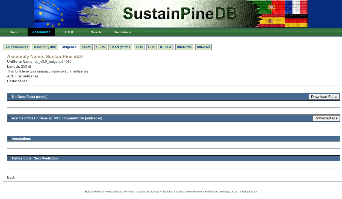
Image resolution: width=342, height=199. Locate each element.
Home (14, 32)
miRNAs (203, 47)
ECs (151, 47)
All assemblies (16, 47)
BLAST (69, 32)
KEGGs (166, 47)
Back (11, 177)
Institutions (123, 32)
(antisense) (55, 118)
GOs (139, 47)
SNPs (86, 47)
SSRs (100, 47)
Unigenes (69, 47)
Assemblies (41, 32)
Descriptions (120, 47)
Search (96, 32)
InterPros (184, 47)
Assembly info (45, 47)
